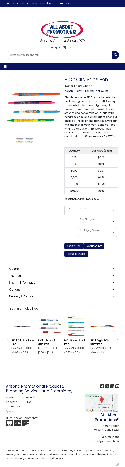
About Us (22, 3)
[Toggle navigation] (5, 66)
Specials (11, 411)
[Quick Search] (59, 55)
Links (28, 402)
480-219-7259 (110, 437)
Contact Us (62, 3)
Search (30, 397)
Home (11, 3)
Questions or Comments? (22, 418)
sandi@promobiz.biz (106, 441)
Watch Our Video (42, 3)
